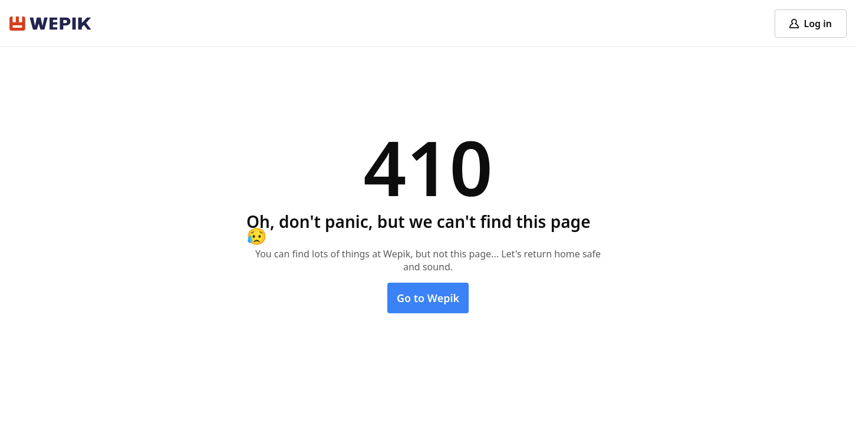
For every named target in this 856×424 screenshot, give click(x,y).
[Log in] (811, 23)
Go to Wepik (428, 298)
